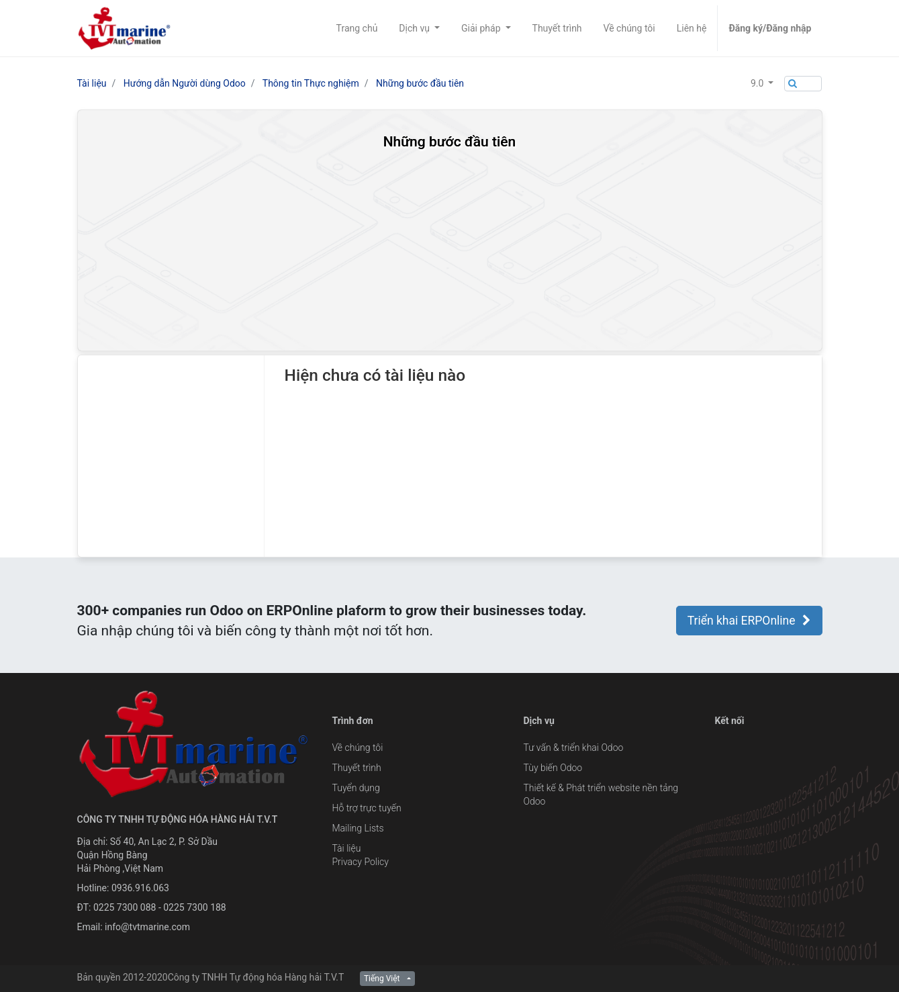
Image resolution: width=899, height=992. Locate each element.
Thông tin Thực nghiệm (311, 83)
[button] (762, 83)
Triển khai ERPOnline (749, 620)
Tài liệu (92, 83)
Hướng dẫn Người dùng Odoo (185, 83)
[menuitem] (357, 28)
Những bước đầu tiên (420, 83)
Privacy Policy (360, 861)
